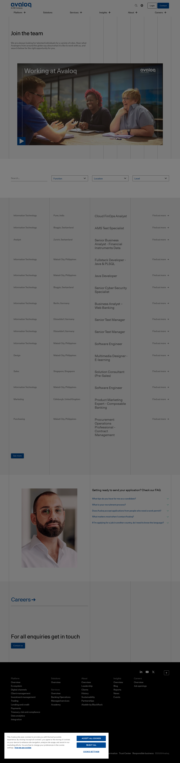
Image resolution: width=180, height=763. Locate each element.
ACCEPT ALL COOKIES (91, 738)
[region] (56, 746)
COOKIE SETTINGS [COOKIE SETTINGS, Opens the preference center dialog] (91, 752)
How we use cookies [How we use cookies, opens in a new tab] (23, 748)
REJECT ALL (91, 745)
